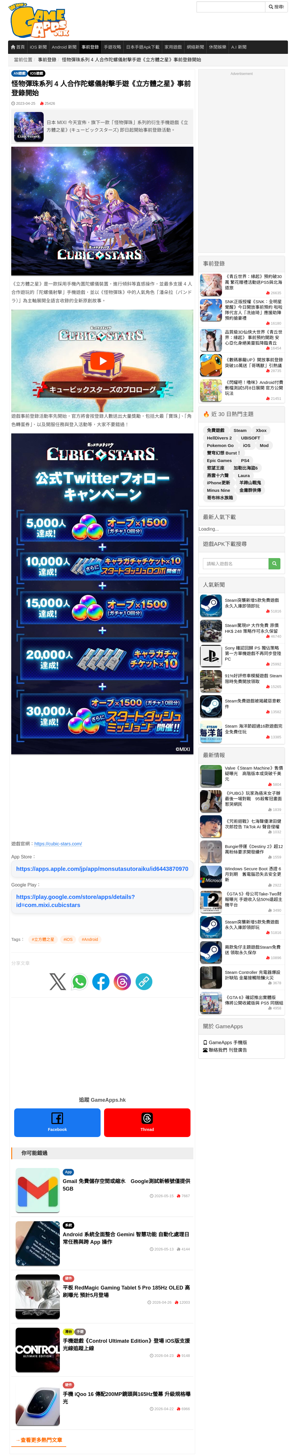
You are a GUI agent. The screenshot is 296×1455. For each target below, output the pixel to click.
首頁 (18, 47)
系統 (68, 1225)
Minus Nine (219, 490)
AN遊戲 (19, 73)
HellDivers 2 (220, 437)
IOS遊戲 (36, 73)
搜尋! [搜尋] (276, 6)
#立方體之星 (43, 939)
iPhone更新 (219, 482)
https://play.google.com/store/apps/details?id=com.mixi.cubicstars (75, 901)
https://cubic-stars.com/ (58, 843)
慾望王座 (216, 468)
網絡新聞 (195, 47)
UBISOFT (250, 437)
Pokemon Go (221, 445)
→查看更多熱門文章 (38, 1440)
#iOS (68, 939)
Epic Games (220, 460)
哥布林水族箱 (220, 497)
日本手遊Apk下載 (143, 47)
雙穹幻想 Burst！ (224, 452)
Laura (244, 475)
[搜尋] (231, 6)
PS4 (245, 460)
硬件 (68, 1278)
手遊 (80, 1332)
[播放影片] (102, 361)
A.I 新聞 (239, 47)
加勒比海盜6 (246, 468)
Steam (241, 430)
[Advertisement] (102, 799)
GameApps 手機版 (225, 1042)
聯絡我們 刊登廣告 (225, 1050)
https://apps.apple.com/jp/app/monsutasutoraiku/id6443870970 (102, 869)
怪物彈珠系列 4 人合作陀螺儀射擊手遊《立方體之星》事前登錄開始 (131, 59)
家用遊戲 (173, 47)
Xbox (261, 430)
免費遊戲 (216, 430)
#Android (90, 939)
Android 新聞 (64, 47)
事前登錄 (90, 47)
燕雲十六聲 (218, 475)
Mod (264, 445)
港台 (68, 1332)
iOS (247, 445)
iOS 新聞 (38, 47)
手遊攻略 (112, 47)
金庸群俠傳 (250, 490)
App (68, 1172)
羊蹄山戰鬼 (250, 482)
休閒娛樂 (217, 47)
